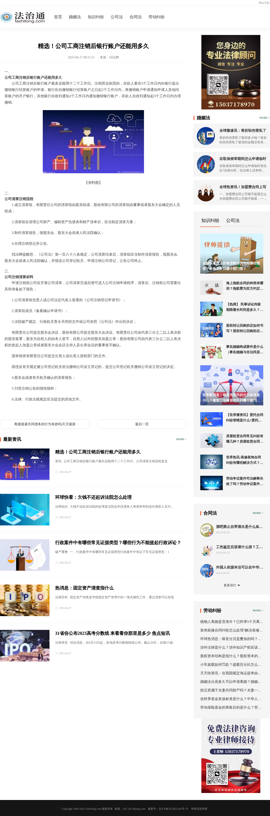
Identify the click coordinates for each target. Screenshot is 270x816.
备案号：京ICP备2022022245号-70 (168, 808)
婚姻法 (75, 17)
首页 (58, 17)
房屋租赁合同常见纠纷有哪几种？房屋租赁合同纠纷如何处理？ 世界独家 (244, 439)
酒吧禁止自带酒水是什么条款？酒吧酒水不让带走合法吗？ (237, 527)
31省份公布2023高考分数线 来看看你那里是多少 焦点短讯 (112, 633)
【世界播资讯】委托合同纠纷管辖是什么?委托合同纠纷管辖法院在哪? (244, 418)
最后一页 (142, 424)
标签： (9, 410)
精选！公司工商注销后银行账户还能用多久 (98, 451)
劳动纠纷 (156, 17)
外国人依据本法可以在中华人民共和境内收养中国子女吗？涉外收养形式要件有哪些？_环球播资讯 (239, 567)
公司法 (117, 17)
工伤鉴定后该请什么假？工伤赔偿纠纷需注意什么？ (239, 547)
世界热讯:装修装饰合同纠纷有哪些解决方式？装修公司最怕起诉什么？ (244, 460)
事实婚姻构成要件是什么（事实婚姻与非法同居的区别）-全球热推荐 (244, 350)
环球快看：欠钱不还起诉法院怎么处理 (93, 497)
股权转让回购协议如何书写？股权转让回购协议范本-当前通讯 (244, 329)
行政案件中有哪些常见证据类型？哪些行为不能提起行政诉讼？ (118, 542)
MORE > (181, 439)
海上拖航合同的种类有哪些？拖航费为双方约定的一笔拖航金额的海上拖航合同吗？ (244, 286)
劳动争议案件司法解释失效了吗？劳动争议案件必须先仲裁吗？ (244, 482)
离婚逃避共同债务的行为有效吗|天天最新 (45, 424)
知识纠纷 (96, 17)
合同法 (136, 17)
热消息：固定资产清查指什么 (84, 587)
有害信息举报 (199, 808)
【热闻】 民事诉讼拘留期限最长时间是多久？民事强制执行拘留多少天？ (244, 307)
